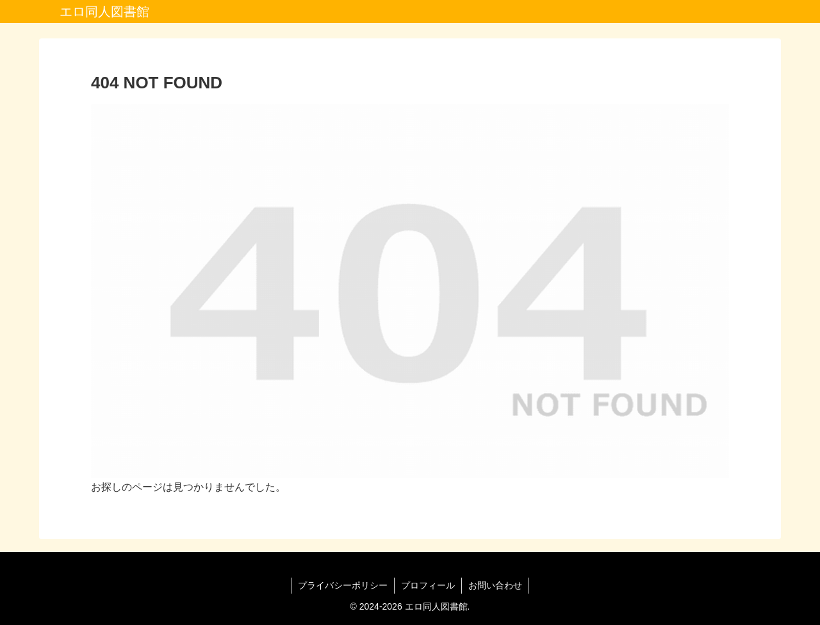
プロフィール (428, 585)
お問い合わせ (495, 585)
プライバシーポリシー (343, 585)
